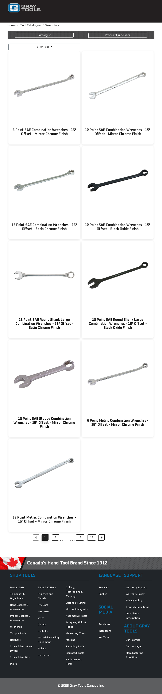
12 (91, 537)
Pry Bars (43, 605)
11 (79, 537)
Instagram (105, 631)
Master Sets (17, 587)
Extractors (44, 655)
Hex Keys (15, 640)
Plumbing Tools (75, 646)
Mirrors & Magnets (77, 609)
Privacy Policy (134, 600)
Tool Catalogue (30, 25)
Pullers (42, 648)
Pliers (13, 664)
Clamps (42, 624)
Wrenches (52, 25)
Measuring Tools (76, 633)
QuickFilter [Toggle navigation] (117, 35)
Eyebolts (43, 631)
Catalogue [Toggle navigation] (44, 35)
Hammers (44, 611)
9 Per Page (43, 47)
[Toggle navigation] (148, 8)
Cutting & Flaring (76, 603)
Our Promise (133, 640)
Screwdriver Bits (20, 657)
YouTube (104, 637)
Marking (70, 640)
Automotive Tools (76, 616)
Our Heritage (133, 646)
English (103, 594)
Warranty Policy (135, 594)
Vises (41, 618)
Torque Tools (18, 633)
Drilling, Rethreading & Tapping (74, 592)
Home (12, 25)
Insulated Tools (75, 653)
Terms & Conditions (137, 607)
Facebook (104, 624)
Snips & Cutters (47, 587)
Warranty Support (136, 587)
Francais (104, 587)
